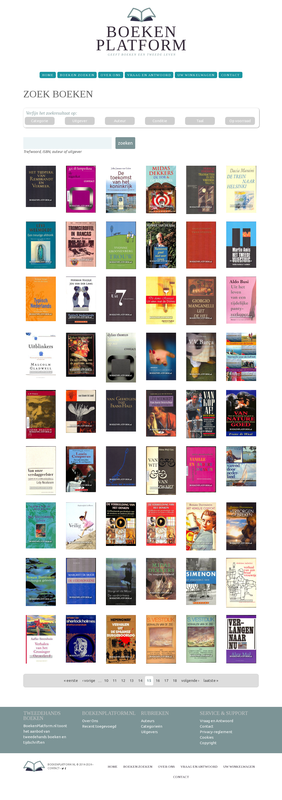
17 (166, 680)
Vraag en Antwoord (149, 75)
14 (140, 680)
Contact (230, 75)
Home (47, 75)
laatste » (211, 680)
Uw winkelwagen (195, 75)
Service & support (224, 713)
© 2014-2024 (83, 764)
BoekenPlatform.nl (109, 713)
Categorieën (151, 726)
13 (132, 680)
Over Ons (111, 75)
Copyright (208, 743)
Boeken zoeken (77, 75)
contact (53, 767)
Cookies (207, 737)
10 (106, 680)
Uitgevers (149, 732)
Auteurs (148, 721)
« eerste (71, 680)
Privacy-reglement (216, 732)
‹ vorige (88, 680)
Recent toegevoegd (99, 726)
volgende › (190, 680)
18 (175, 680)
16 (158, 680)
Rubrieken (155, 713)
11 (115, 680)
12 (123, 680)
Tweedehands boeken (42, 715)
